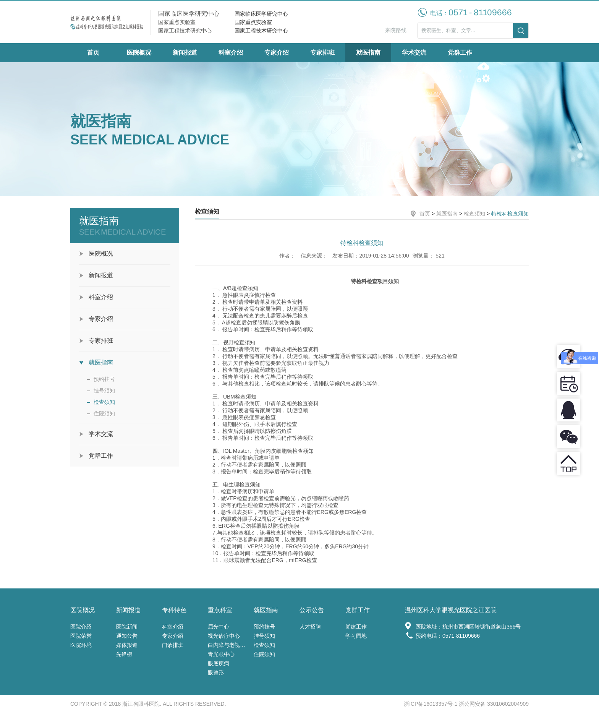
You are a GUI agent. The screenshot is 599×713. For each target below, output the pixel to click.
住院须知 (104, 413)
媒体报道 (127, 645)
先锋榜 (124, 654)
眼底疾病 (218, 663)
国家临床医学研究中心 (261, 14)
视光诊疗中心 (224, 636)
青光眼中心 (221, 654)
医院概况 (139, 52)
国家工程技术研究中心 (261, 31)
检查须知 (104, 402)
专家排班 (322, 52)
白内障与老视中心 (229, 645)
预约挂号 (104, 379)
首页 (93, 52)
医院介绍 (81, 627)
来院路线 (395, 30)
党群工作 (460, 52)
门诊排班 (172, 645)
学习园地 (356, 636)
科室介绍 (231, 52)
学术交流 (414, 52)
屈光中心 (218, 627)
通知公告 (127, 636)
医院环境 (81, 645)
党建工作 (356, 627)
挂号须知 (104, 390)
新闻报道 (185, 52)
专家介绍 (276, 52)
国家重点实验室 (253, 22)
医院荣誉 (81, 636)
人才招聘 (310, 627)
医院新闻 (127, 627)
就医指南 (368, 52)
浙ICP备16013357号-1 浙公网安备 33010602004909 (466, 704)
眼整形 (216, 672)
